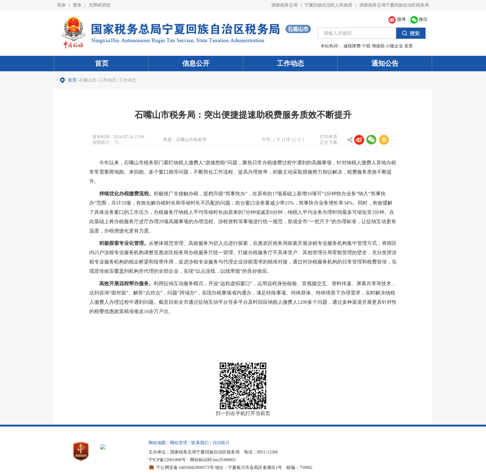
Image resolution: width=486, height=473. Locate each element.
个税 (366, 46)
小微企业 (394, 46)
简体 (61, 5)
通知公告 (385, 63)
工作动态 (290, 63)
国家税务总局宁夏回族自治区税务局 (394, 5)
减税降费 (352, 46)
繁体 (77, 5)
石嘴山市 (87, 80)
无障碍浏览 (99, 5)
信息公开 (196, 63)
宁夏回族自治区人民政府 (328, 5)
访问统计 (221, 442)
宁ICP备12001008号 (167, 460)
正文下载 (328, 142)
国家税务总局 (285, 5)
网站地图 (157, 442)
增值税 (378, 46)
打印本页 (328, 137)
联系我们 (200, 442)
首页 (101, 63)
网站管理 (178, 442)
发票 (408, 46)
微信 (419, 19)
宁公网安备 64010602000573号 (185, 467)
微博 (397, 19)
